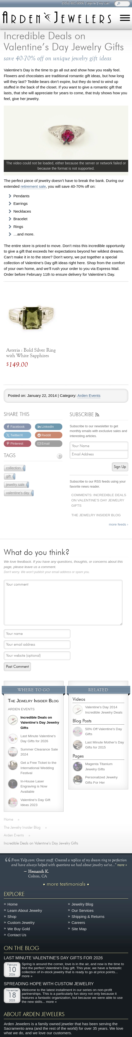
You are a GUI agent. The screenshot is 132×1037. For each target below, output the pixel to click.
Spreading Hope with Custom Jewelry (49, 983)
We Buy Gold (19, 929)
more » (122, 864)
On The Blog (21, 948)
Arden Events (88, 396)
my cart (104, 3)
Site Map (78, 929)
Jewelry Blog (82, 904)
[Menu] (125, 19)
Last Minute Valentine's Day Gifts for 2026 (53, 958)
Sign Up (120, 467)
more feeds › (118, 524)
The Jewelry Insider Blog (96, 515)
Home (13, 904)
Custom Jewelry (21, 923)
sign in (91, 3)
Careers (78, 923)
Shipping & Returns (87, 916)
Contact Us (17, 935)
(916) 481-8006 (73, 3)
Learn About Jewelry (25, 910)
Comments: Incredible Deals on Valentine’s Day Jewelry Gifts (98, 500)
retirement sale (33, 186)
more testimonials (66, 884)
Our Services (82, 910)
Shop (12, 916)
